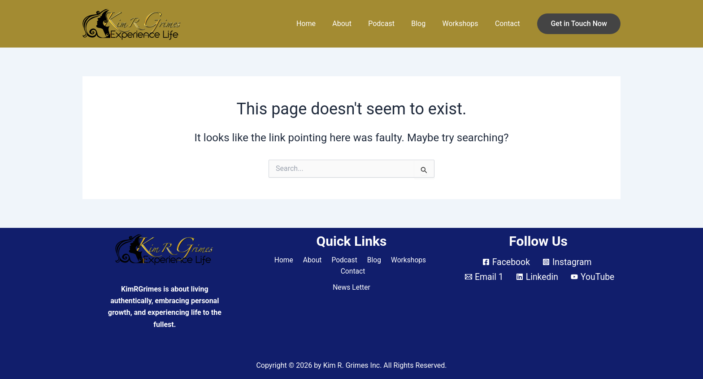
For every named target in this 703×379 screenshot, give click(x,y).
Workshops (464, 23)
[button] (579, 23)
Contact (508, 23)
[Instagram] (567, 261)
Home (319, 23)
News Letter (351, 287)
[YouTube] (594, 276)
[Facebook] (505, 261)
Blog (424, 23)
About (352, 23)
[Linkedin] (537, 276)
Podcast (390, 23)
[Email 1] (483, 276)
